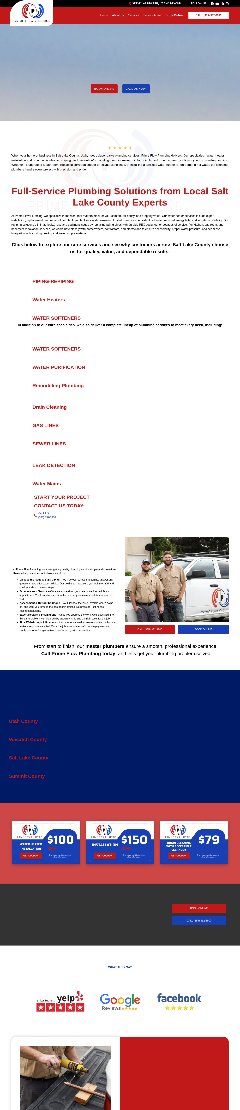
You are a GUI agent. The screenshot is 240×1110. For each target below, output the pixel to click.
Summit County (27, 776)
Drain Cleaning (49, 407)
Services (133, 15)
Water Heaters (48, 299)
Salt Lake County (28, 757)
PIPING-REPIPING (53, 281)
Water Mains (46, 483)
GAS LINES (45, 425)
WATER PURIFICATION (58, 367)
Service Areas (152, 15)
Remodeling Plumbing (58, 385)
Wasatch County (28, 739)
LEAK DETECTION (53, 465)
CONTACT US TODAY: (59, 505)
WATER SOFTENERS (56, 318)
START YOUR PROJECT (62, 497)
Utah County (23, 721)
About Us (118, 15)
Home (104, 15)
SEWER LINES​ (49, 443)
